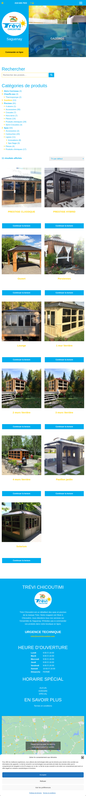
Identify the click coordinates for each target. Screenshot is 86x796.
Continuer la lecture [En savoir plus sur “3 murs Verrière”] (64, 426)
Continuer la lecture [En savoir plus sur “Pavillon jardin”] (64, 493)
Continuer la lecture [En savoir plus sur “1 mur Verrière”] (64, 360)
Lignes (8, 137)
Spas (6, 128)
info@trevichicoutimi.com (43, 636)
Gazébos (8, 100)
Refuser (43, 781)
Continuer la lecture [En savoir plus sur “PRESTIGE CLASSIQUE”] (21, 226)
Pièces (9, 118)
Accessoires (11, 109)
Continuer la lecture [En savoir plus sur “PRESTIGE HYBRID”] (64, 226)
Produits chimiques (14, 122)
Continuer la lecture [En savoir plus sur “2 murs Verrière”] (21, 426)
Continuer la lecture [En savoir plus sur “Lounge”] (21, 360)
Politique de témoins (35, 793)
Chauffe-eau (9, 94)
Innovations (13, 140)
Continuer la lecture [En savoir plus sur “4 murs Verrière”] (21, 493)
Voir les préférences (43, 787)
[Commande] (66, 159)
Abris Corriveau (11, 91)
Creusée (9, 112)
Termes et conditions (49, 793)
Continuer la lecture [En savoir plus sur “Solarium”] (21, 560)
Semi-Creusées (12, 125)
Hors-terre (10, 115)
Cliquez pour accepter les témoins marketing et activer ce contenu (43, 745)
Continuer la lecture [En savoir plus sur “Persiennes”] (64, 293)
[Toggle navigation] (80, 3)
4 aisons (9, 106)
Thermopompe (12, 97)
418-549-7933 (21, 3)
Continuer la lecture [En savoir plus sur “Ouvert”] (21, 293)
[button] (82, 757)
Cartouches (11, 134)
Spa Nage (12, 143)
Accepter (43, 775)
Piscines (8, 103)
